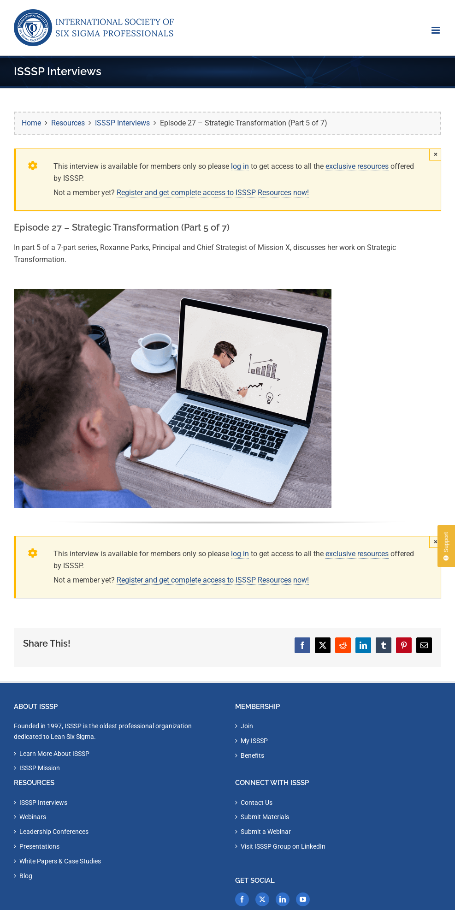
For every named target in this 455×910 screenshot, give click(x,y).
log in (240, 166)
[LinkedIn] (283, 899)
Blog (25, 876)
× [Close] (435, 154)
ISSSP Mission (39, 768)
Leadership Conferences (54, 831)
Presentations (39, 846)
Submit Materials (265, 817)
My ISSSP (254, 740)
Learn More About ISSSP (54, 753)
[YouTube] (303, 899)
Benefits (252, 755)
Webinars (32, 817)
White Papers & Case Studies (60, 861)
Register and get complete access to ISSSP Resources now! (213, 192)
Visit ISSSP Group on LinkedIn (283, 846)
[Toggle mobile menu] (436, 30)
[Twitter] (262, 899)
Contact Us (256, 802)
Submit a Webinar (266, 831)
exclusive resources (357, 166)
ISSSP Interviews (43, 802)
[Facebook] (242, 899)
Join (247, 726)
